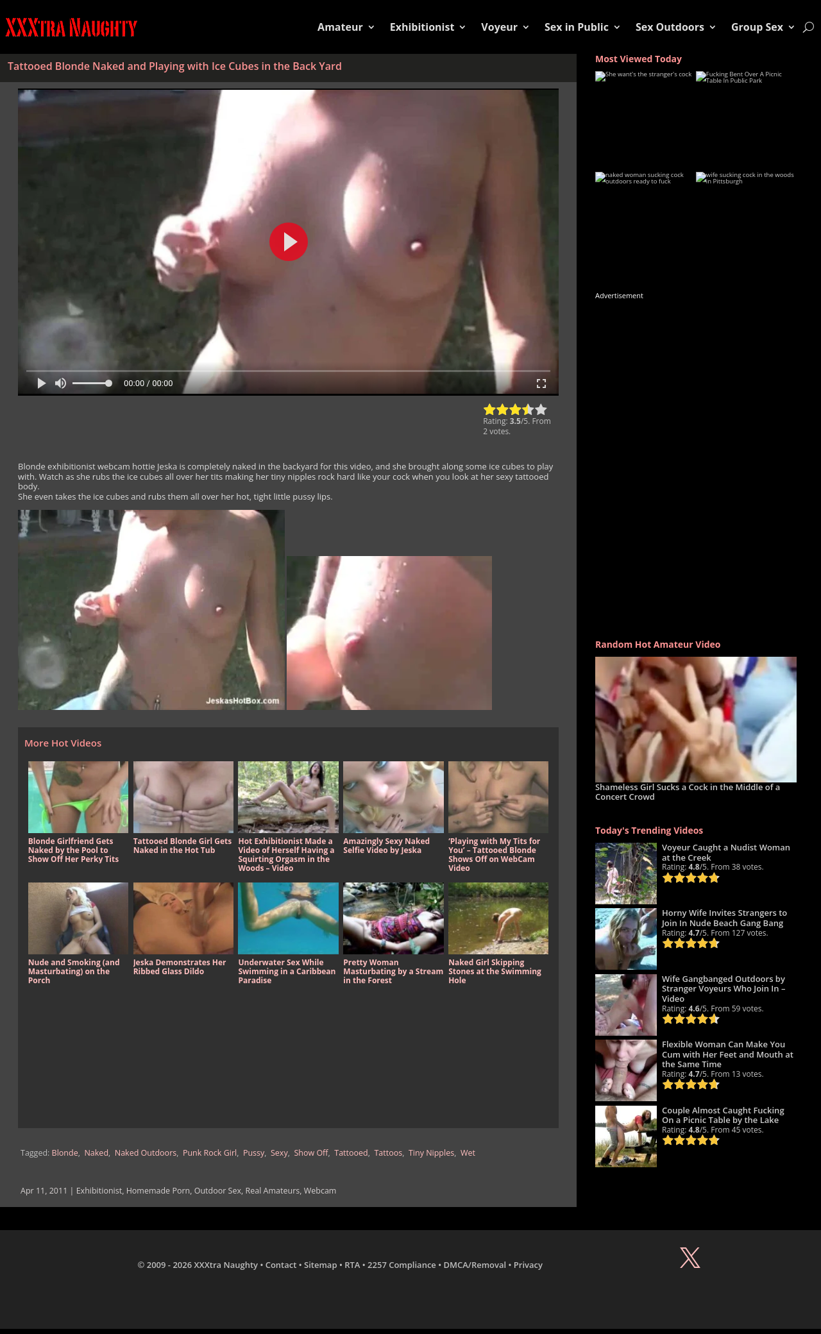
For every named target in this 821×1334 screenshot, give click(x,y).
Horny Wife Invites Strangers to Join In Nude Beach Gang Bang (724, 918)
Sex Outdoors (670, 27)
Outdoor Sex (217, 1190)
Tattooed (351, 1152)
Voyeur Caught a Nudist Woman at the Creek (726, 852)
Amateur (340, 27)
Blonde (65, 1152)
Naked (96, 1152)
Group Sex (757, 27)
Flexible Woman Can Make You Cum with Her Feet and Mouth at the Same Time (727, 1054)
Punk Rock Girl (210, 1152)
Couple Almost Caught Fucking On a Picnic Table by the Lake (723, 1115)
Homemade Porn (158, 1190)
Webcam (320, 1190)
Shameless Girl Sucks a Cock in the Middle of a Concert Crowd (687, 792)
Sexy (279, 1152)
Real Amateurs (272, 1190)
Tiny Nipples (431, 1152)
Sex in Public (577, 27)
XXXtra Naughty (226, 1265)
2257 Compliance (402, 1265)
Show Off (311, 1152)
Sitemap (320, 1265)
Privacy (528, 1265)
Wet (468, 1152)
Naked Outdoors (145, 1152)
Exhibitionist (422, 27)
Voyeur (499, 27)
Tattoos (388, 1152)
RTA (352, 1265)
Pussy (253, 1152)
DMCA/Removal (475, 1265)
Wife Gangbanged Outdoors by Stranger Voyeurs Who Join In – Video (724, 988)
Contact (281, 1265)
